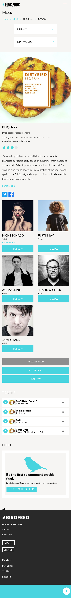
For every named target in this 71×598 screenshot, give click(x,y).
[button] (66, 591)
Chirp (6, 529)
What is (14, 524)
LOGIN (8, 542)
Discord (6, 576)
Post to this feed (21, 489)
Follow (18, 248)
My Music (24, 41)
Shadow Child (49, 289)
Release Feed (36, 361)
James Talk (11, 339)
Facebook (7, 560)
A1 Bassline (11, 289)
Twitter (6, 571)
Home (6, 19)
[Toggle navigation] (65, 5)
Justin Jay (46, 235)
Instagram (7, 565)
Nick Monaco (13, 235)
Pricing (7, 534)
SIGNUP (8, 550)
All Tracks (36, 370)
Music (16, 19)
